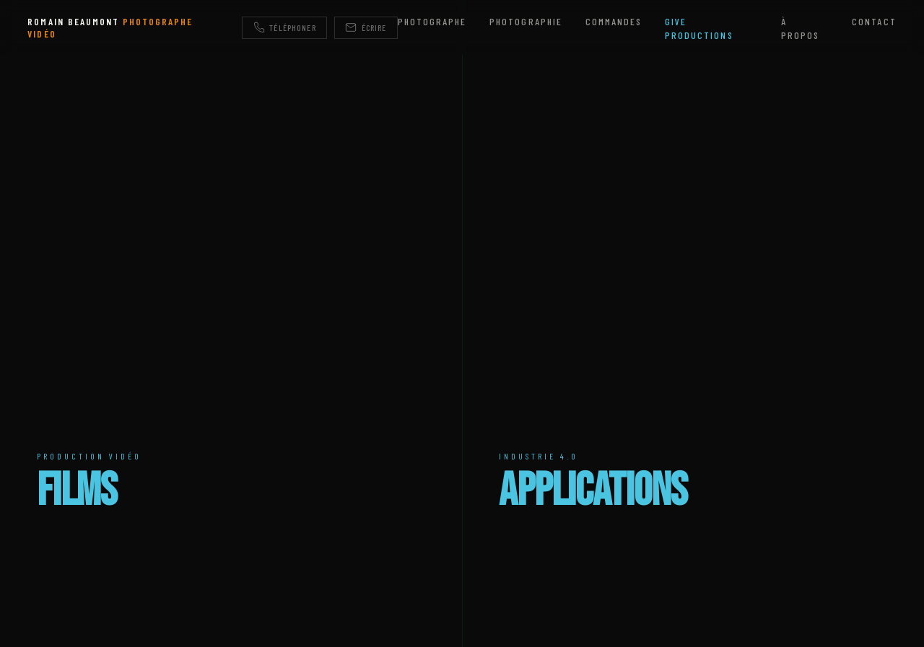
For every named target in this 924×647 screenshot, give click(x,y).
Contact (874, 21)
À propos (800, 28)
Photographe (432, 21)
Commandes (613, 21)
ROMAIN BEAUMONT (110, 27)
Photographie (525, 21)
